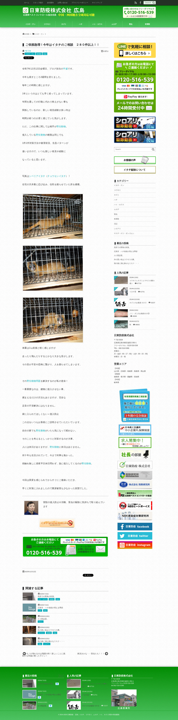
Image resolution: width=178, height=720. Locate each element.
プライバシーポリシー (79, 3)
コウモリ (41, 633)
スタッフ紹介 (38, 3)
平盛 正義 (27, 51)
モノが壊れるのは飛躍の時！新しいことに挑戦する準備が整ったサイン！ (43, 654)
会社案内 (50, 3)
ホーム (26, 3)
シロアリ (47, 644)
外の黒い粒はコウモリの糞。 (49, 630)
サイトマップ (97, 3)
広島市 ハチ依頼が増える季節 (50, 608)
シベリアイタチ (37, 176)
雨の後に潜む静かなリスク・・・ (51, 641)
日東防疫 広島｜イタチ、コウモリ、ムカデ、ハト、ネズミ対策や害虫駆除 (93, 714)
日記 (44, 54)
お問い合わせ (63, 3)
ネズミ (41, 621)
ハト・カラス (43, 599)
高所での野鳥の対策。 (47, 596)
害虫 (40, 644)
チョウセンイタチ (56, 176)
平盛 (65, 69)
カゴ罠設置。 (43, 619)
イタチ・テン (30, 54)
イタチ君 (132, 292)
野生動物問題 (34, 381)
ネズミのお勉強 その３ (138, 303)
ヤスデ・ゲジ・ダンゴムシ (124, 233)
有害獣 (39, 54)
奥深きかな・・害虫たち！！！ (91, 653)
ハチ (40, 610)
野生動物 (61, 126)
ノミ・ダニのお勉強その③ (139, 314)
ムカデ (116, 209)
